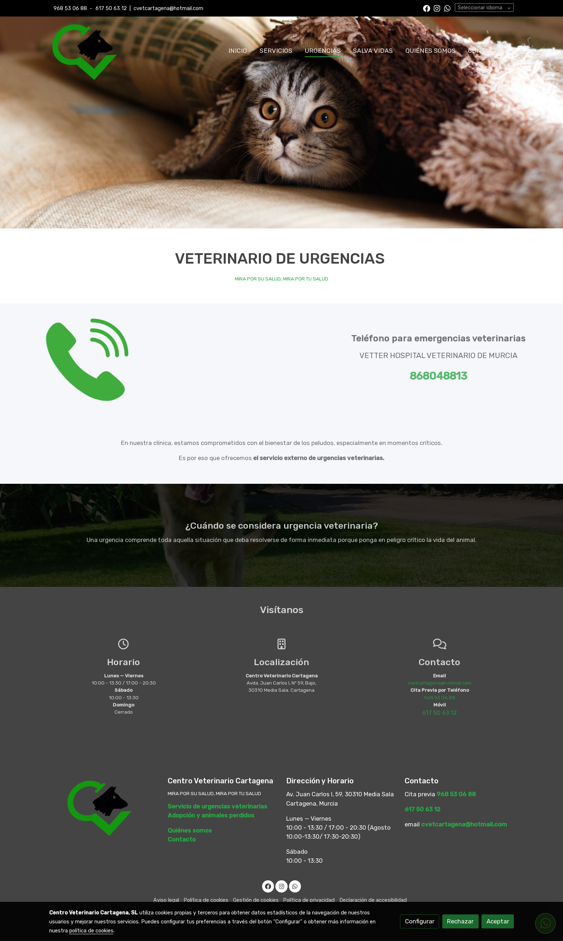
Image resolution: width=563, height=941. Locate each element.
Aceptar (498, 921)
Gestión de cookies (256, 900)
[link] (84, 50)
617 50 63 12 (111, 8)
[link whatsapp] (447, 7)
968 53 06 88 (70, 8)
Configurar (419, 921)
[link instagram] (437, 7)
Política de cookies (205, 900)
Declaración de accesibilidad (373, 900)
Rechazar (460, 921)
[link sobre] (103, 807)
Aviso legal (166, 900)
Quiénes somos (190, 830)
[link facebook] (426, 7)
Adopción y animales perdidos (211, 815)
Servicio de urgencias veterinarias (217, 806)
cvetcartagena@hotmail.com (168, 8)
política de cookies (91, 930)
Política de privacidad (309, 900)
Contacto (182, 839)
